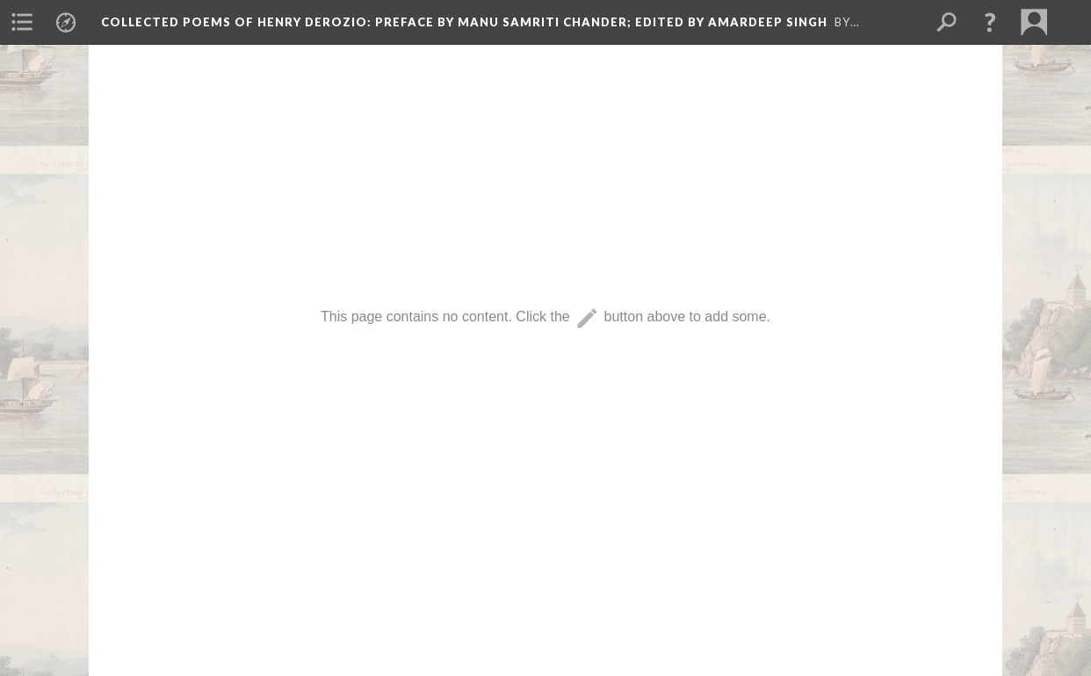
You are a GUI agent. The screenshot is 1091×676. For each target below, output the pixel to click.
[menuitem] (22, 22)
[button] (990, 22)
